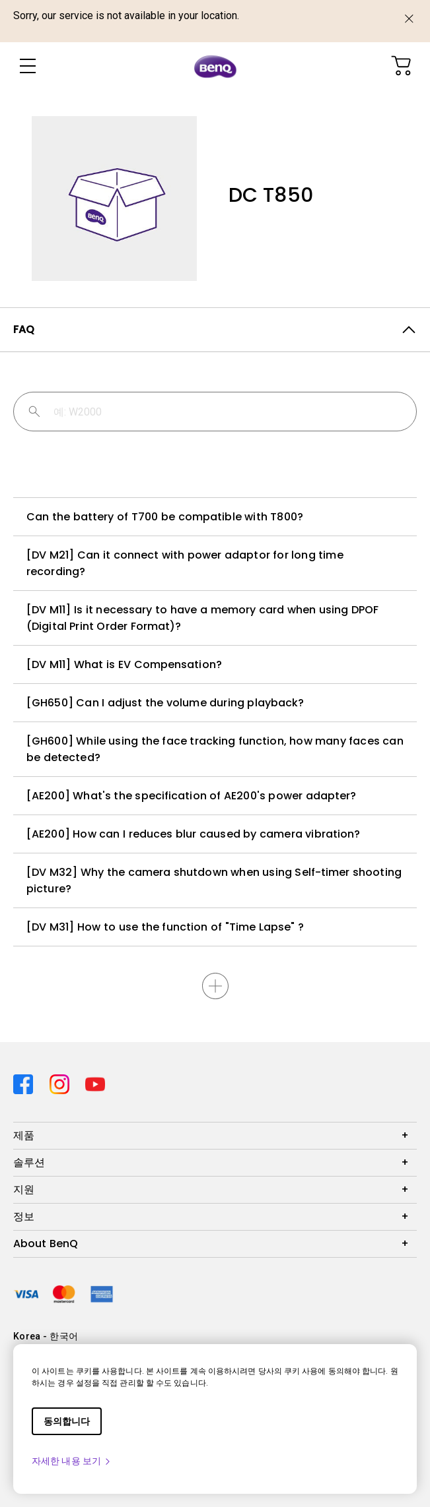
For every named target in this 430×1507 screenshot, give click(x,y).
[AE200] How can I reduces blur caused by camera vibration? (193, 834)
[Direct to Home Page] (215, 66)
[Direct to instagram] (62, 1081)
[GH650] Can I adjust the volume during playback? (165, 702)
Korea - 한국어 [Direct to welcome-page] (45, 1336)
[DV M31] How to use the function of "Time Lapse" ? (165, 927)
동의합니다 (67, 1421)
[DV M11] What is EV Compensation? (124, 664)
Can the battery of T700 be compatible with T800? (164, 516)
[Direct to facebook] (26, 1081)
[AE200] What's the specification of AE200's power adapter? (191, 795)
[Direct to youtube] (95, 1081)
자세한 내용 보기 (72, 1461)
